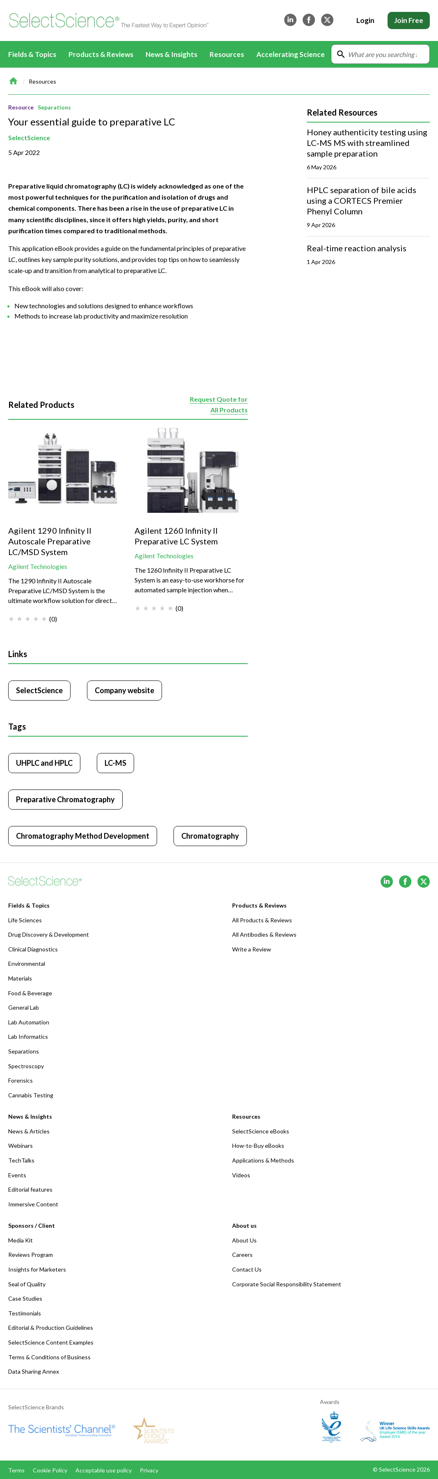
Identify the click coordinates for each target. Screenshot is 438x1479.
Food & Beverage (30, 993)
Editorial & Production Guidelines (50, 1327)
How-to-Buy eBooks (258, 1145)
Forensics (20, 1080)
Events (17, 1175)
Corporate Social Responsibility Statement (286, 1284)
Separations (54, 107)
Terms (16, 1470)
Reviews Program (30, 1254)
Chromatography (210, 835)
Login (365, 20)
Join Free (408, 20)
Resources (42, 81)
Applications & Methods (263, 1160)
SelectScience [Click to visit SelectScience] (39, 690)
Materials (20, 978)
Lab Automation (28, 1022)
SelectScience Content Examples (51, 1342)
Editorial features (30, 1189)
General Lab (23, 1007)
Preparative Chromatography (65, 799)
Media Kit (20, 1240)
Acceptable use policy (103, 1470)
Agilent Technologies (37, 566)
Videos (241, 1175)
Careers (242, 1254)
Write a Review (251, 949)
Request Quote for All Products (219, 404)
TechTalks (21, 1160)
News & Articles (29, 1131)
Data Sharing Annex (33, 1371)
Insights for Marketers (37, 1269)
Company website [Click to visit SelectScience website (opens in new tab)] (124, 690)
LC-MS (115, 762)
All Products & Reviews (262, 920)
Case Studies (25, 1298)
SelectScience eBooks (260, 1131)
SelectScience (29, 137)
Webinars (20, 1145)
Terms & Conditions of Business (49, 1357)
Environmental (26, 963)
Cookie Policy (50, 1470)
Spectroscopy (26, 1066)
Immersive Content (33, 1204)
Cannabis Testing (30, 1095)
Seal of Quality (27, 1284)
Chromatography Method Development (82, 835)
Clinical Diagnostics (33, 949)
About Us (244, 1240)
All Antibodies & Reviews (264, 934)
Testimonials (24, 1313)
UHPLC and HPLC (44, 762)
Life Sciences (25, 920)
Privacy (149, 1470)
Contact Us (247, 1269)
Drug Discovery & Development (48, 934)
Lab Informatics (28, 1036)
